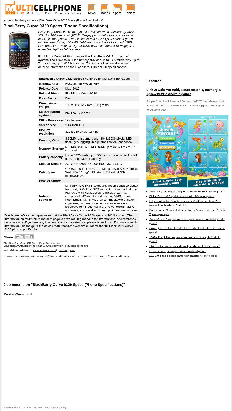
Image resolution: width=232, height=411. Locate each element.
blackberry (64, 250)
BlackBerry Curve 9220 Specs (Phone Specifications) (44, 256)
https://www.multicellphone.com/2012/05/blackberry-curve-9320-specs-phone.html (49, 246)
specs (72, 250)
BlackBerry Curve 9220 (81, 93)
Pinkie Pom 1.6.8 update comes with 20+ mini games (181, 196)
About (29, 407)
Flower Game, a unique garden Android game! (177, 251)
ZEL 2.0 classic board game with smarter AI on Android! (183, 255)
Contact (47, 407)
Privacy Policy (59, 407)
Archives (38, 407)
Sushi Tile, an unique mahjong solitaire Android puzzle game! (186, 191)
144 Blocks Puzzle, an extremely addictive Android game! (184, 246)
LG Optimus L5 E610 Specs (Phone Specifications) (105, 256)
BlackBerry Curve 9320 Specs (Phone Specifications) (56, 26)
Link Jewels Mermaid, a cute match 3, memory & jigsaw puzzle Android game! (183, 92)
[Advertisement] (58, 270)
